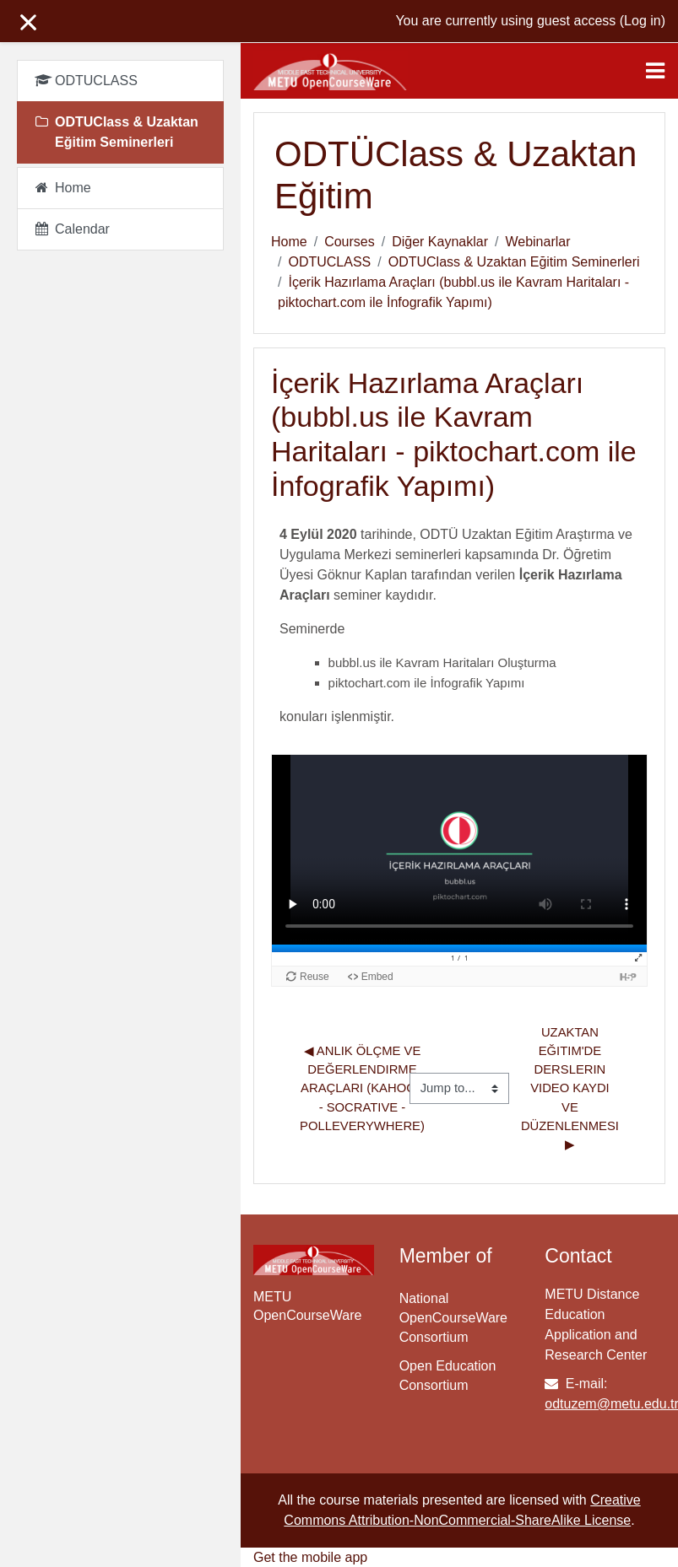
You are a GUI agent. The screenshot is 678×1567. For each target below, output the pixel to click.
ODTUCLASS (329, 262)
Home (289, 241)
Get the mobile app (310, 1557)
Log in (642, 20)
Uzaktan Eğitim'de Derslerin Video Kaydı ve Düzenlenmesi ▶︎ (571, 1088)
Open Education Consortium (447, 1375)
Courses (349, 241)
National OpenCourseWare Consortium (453, 1317)
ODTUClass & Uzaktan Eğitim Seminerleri (514, 262)
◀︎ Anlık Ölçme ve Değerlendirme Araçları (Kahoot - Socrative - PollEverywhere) (363, 1088)
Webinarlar (537, 241)
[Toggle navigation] (655, 71)
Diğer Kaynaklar (440, 241)
